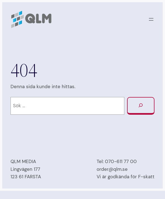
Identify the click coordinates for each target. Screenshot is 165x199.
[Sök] (141, 106)
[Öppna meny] (151, 19)
